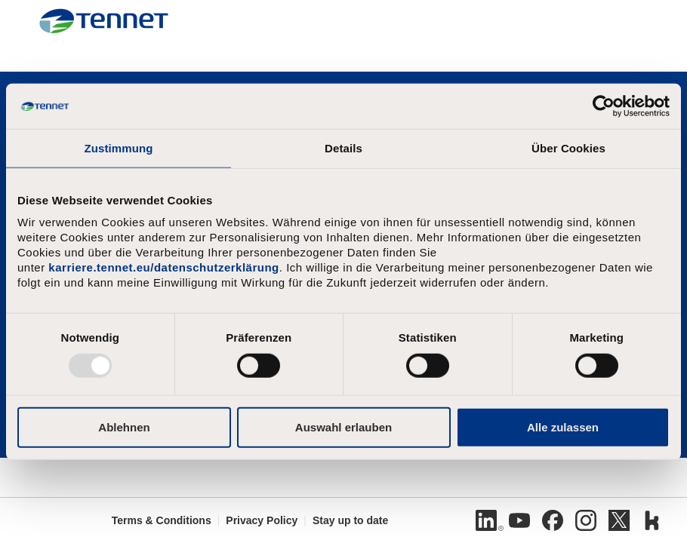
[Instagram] (585, 520)
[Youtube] (519, 520)
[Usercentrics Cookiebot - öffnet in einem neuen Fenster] (604, 106)
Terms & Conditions (161, 520)
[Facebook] (552, 520)
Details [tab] (343, 148)
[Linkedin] (486, 520)
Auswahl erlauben (343, 426)
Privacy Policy (261, 520)
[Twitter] (619, 520)
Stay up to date (350, 520)
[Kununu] (652, 520)
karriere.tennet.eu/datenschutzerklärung (163, 267)
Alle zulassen (563, 426)
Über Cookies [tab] (568, 148)
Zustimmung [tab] (119, 148)
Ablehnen (123, 426)
